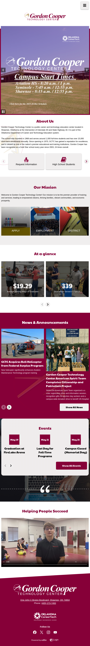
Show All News (74, 407)
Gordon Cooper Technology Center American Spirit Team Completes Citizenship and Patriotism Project (66, 380)
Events (45, 428)
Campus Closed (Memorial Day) (76, 450)
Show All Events (71, 465)
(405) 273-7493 (48, 603)
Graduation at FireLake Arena (14, 450)
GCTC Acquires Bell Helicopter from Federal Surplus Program (22, 363)
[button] (3, 70)
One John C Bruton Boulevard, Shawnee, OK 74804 (45, 600)
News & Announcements (45, 322)
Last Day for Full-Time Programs (45, 452)
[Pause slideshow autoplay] (3, 111)
